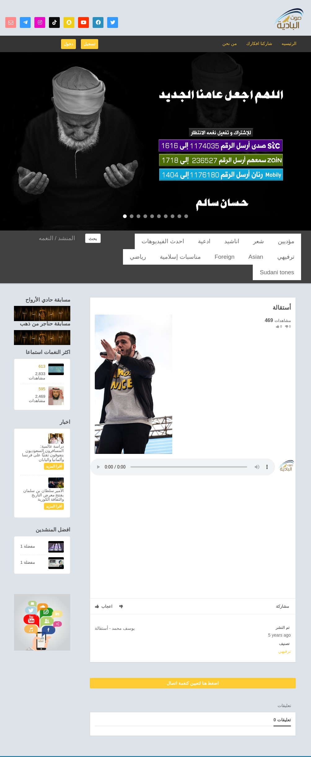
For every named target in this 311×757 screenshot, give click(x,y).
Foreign (135, 241)
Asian (156, 241)
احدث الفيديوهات (206, 241)
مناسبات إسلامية (282, 256)
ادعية (234, 241)
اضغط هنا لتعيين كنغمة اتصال (193, 667)
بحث (93, 238)
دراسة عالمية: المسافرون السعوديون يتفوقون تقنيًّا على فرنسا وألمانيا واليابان (43, 437)
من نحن (233, 43)
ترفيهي (176, 241)
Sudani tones (227, 256)
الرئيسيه (289, 43)
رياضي (253, 256)
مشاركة (282, 591)
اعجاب (104, 591)
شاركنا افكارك (261, 43)
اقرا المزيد (54, 451)
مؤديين (290, 241)
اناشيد (253, 241)
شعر (271, 241)
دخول (68, 44)
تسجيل (89, 44)
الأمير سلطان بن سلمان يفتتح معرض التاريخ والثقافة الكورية (43, 479)
